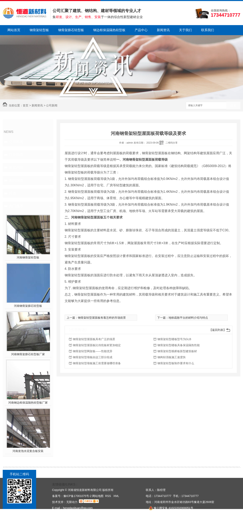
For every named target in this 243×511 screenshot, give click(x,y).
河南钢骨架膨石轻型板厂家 (28, 354)
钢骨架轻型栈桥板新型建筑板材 (177, 351)
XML (116, 496)
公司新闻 (51, 105)
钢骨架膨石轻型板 (71, 30)
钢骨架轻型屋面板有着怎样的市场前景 (102, 317)
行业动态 (16, 155)
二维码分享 (171, 142)
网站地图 (97, 496)
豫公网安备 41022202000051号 (169, 508)
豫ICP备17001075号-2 (77, 496)
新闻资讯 (163, 30)
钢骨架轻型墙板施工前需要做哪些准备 (97, 363)
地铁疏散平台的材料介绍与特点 (188, 317)
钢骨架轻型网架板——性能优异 (92, 351)
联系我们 (207, 30)
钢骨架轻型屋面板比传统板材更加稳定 (97, 345)
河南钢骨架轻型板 (28, 257)
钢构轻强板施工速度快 (171, 357)
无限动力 (72, 502)
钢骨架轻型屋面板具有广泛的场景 (94, 339)
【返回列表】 (217, 329)
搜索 (233, 105)
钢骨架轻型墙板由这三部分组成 (92, 357)
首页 (25, 105)
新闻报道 (16, 180)
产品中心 (141, 30)
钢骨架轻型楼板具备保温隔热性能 (178, 345)
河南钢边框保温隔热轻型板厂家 (28, 402)
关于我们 (185, 30)
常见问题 (16, 167)
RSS (108, 496)
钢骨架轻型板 (39, 30)
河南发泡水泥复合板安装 (27, 451)
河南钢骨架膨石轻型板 (28, 305)
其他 (12, 193)
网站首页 (13, 30)
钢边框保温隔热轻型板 (109, 30)
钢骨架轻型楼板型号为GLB (174, 339)
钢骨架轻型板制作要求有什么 (175, 363)
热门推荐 (16, 206)
